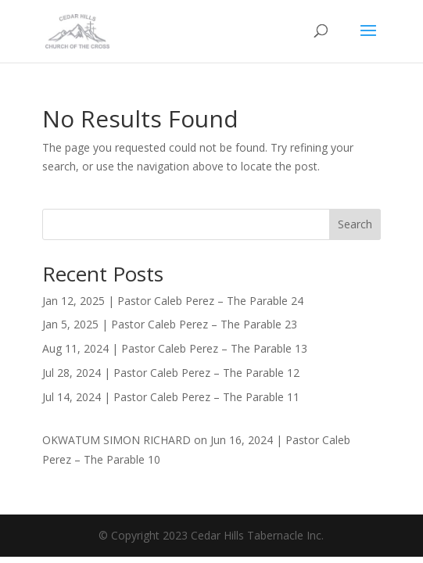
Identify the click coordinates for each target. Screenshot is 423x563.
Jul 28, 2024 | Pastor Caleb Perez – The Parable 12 (170, 372)
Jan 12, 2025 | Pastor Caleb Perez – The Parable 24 (172, 300)
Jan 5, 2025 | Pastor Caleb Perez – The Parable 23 (169, 324)
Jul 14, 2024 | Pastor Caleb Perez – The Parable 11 (170, 396)
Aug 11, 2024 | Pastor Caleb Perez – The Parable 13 (174, 348)
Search (355, 224)
